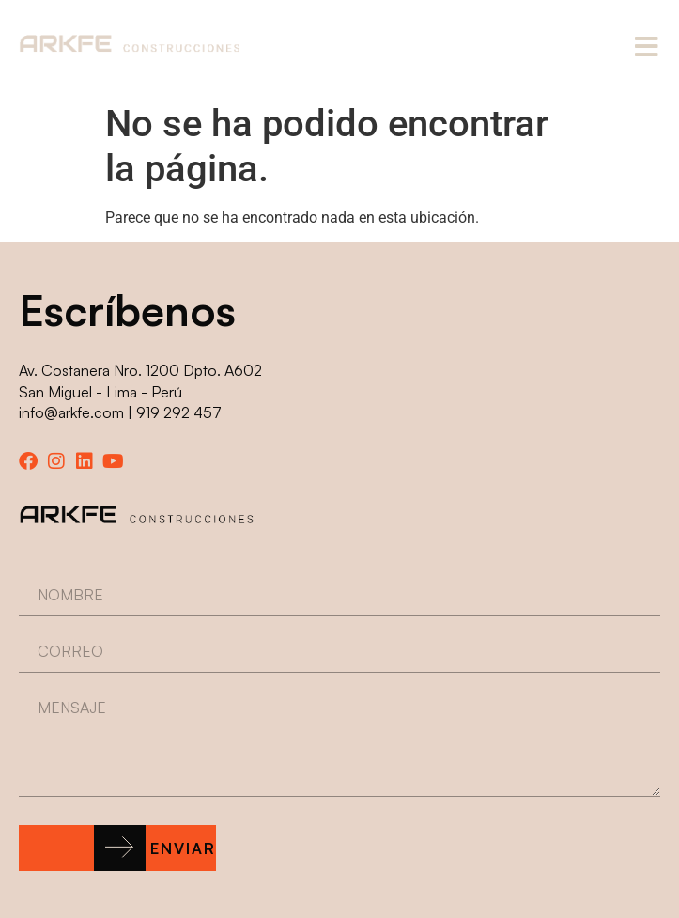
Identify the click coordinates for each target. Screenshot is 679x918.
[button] (117, 848)
